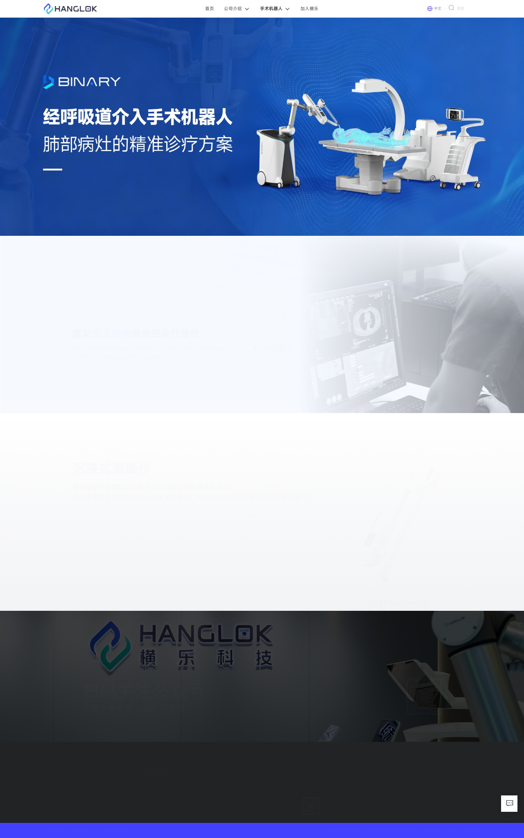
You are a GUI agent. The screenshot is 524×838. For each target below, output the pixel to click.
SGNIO (144, 782)
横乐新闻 (186, 790)
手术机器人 (148, 772)
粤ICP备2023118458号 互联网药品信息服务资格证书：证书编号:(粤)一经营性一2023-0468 (404, 830)
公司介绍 (186, 772)
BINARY (145, 790)
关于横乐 (186, 782)
